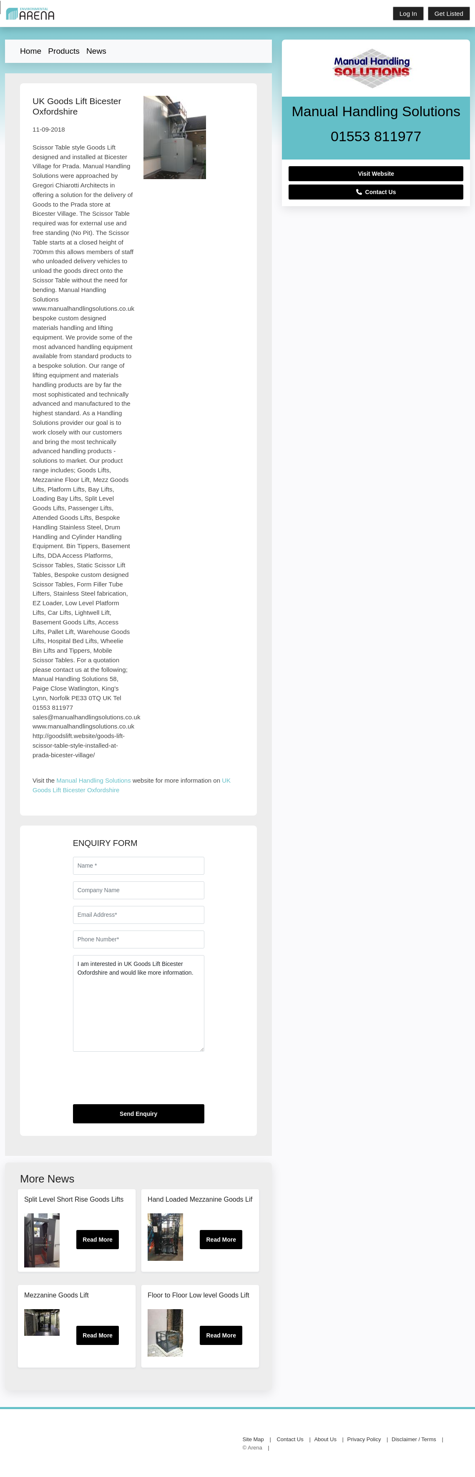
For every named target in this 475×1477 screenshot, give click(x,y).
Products (64, 51)
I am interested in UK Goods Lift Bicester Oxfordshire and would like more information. (138, 1003)
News (96, 51)
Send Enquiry (138, 1113)
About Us (325, 1440)
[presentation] (136, 1081)
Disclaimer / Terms (414, 1440)
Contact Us (376, 192)
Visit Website (376, 173)
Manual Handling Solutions (93, 780)
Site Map (253, 1440)
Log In (408, 13)
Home (30, 51)
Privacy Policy (364, 1440)
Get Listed (449, 13)
